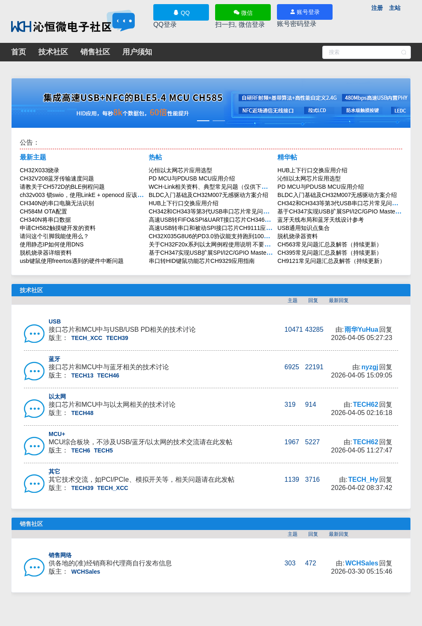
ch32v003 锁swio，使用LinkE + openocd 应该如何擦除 (90, 195)
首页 (18, 52)
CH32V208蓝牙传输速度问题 (57, 178)
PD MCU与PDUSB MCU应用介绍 (192, 178)
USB (55, 321)
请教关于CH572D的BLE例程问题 (62, 186)
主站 (395, 8)
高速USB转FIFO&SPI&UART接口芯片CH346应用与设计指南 (227, 219)
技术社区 (53, 52)
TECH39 (117, 338)
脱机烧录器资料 (297, 236)
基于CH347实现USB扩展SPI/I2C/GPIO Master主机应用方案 (226, 252)
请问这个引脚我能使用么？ (54, 236)
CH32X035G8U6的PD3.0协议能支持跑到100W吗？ (215, 236)
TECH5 (103, 450)
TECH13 (82, 375)
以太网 (57, 396)
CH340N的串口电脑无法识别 (57, 203)
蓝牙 (54, 359)
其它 (54, 471)
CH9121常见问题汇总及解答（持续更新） (331, 261)
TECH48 (82, 413)
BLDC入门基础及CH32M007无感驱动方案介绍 (208, 195)
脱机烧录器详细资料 (46, 252)
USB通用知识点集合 (303, 228)
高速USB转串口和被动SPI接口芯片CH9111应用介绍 (216, 228)
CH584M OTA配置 (43, 211)
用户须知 (137, 52)
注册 (377, 8)
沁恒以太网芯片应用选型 (180, 170)
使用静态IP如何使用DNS (52, 244)
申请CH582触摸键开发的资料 (58, 228)
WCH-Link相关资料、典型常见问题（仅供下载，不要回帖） (225, 186)
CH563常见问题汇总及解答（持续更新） (329, 244)
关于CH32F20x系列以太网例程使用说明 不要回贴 (212, 244)
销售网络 (60, 555)
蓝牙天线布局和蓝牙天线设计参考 (320, 219)
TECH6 (80, 450)
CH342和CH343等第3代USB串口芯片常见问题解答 (215, 211)
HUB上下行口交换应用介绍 (184, 203)
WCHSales (85, 571)
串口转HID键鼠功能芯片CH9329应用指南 (202, 261)
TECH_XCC (86, 338)
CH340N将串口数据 (45, 219)
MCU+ (57, 434)
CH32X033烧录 (40, 170)
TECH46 (108, 375)
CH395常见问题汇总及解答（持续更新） (329, 252)
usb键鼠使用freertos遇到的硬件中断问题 (72, 261)
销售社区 (95, 52)
